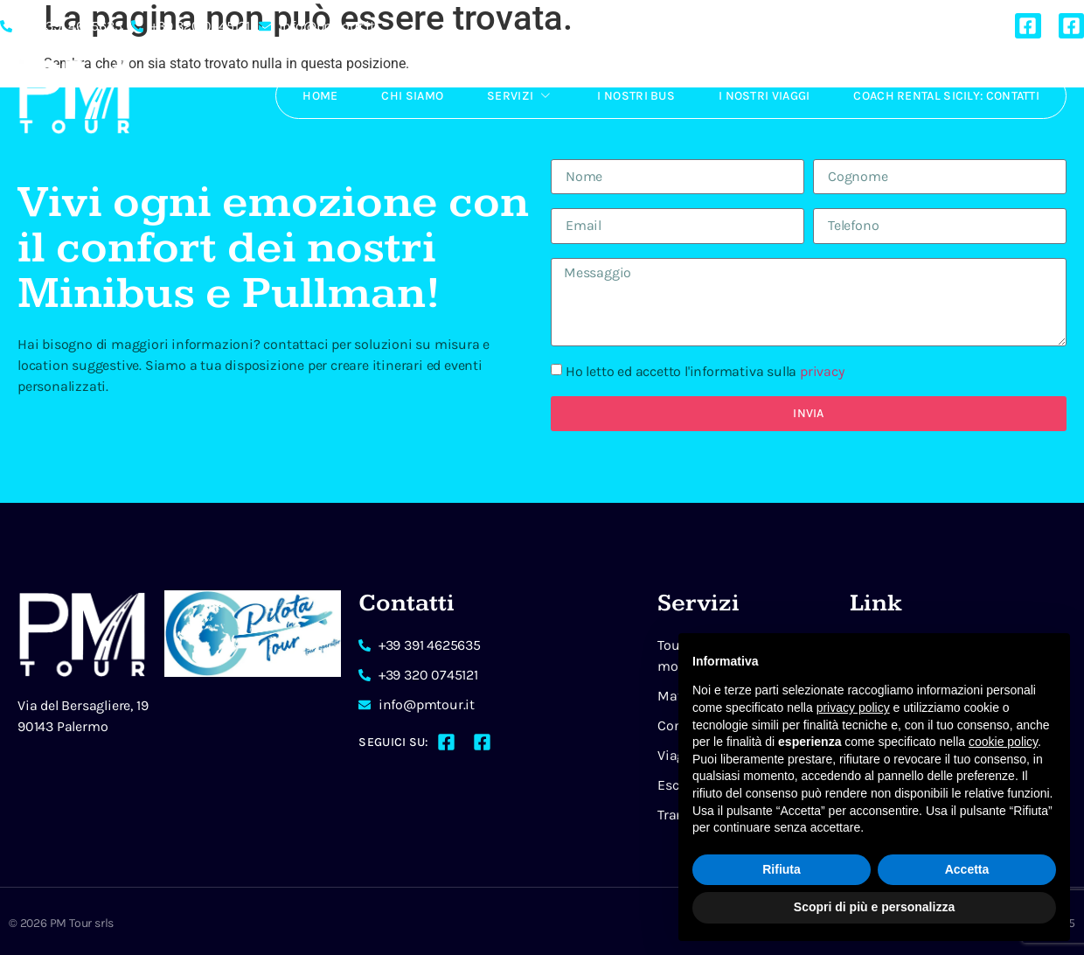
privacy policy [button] (853, 708)
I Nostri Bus (636, 95)
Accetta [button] (967, 869)
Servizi (520, 95)
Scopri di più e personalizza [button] (874, 907)
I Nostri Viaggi (764, 95)
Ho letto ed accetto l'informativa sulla (705, 371)
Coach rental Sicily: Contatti (946, 95)
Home (319, 95)
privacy (822, 371)
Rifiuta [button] (781, 869)
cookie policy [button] (1003, 742)
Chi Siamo (412, 95)
